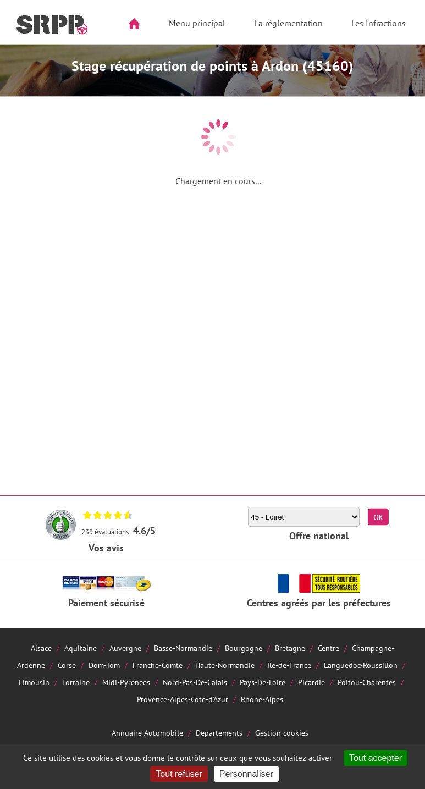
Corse (67, 665)
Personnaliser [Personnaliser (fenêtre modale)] (246, 774)
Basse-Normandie (183, 648)
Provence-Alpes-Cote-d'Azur (182, 699)
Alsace (41, 648)
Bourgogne (243, 648)
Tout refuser (179, 774)
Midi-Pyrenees (126, 682)
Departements (219, 732)
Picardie (311, 682)
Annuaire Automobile (147, 732)
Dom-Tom (104, 665)
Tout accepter (375, 758)
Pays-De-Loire (262, 682)
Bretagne (290, 648)
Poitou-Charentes (367, 682)
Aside (14, 58)
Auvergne (125, 648)
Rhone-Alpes (262, 699)
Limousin (34, 682)
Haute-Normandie (225, 665)
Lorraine (76, 682)
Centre (328, 648)
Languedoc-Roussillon (361, 665)
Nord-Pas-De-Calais (195, 682)
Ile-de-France (289, 665)
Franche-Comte (158, 665)
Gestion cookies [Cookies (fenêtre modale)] (281, 732)
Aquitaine (80, 648)
